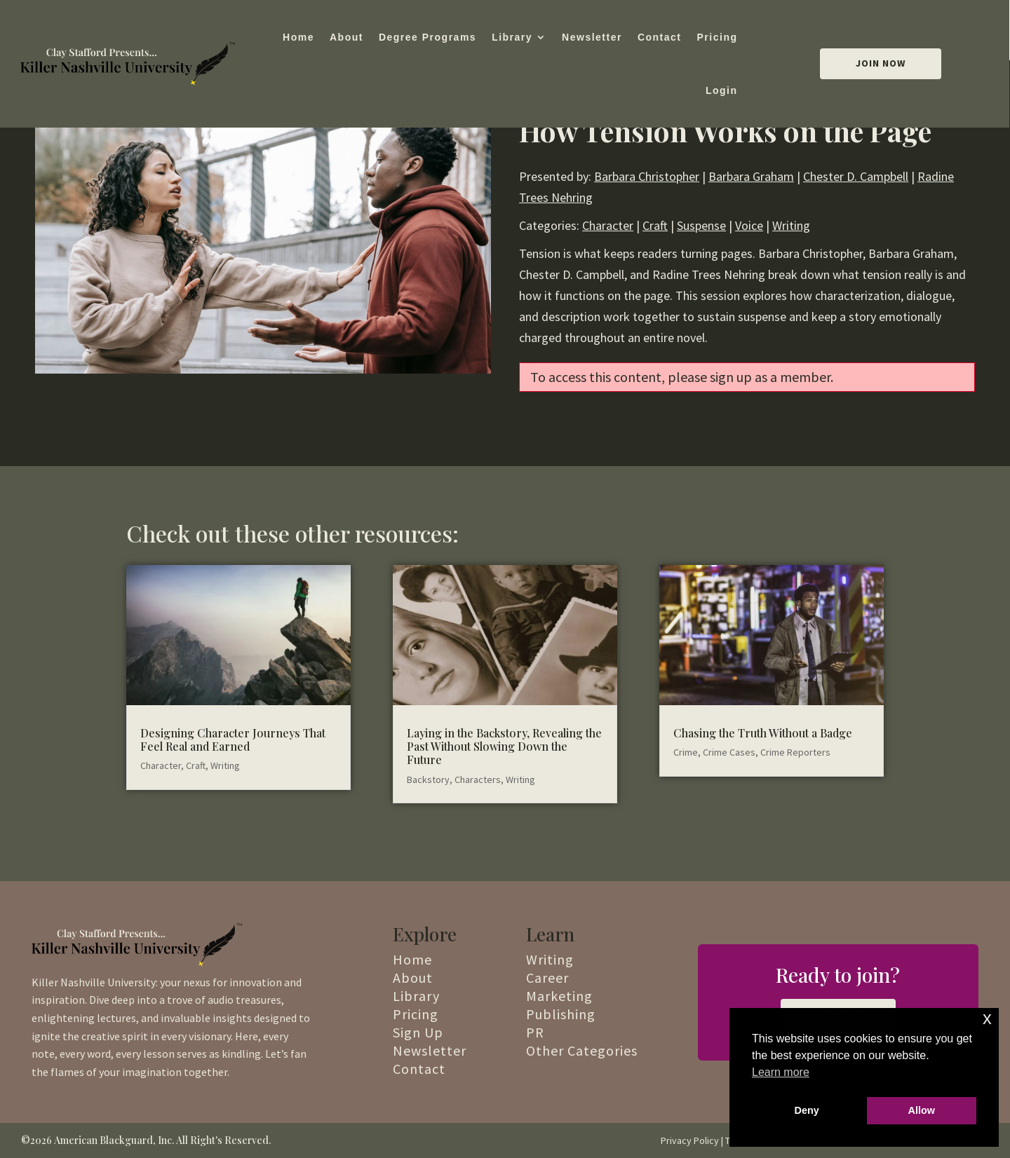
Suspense (701, 225)
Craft (655, 225)
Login (722, 90)
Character (607, 225)
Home (298, 37)
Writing (791, 225)
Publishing (560, 1014)
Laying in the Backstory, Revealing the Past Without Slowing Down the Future (504, 746)
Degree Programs (427, 37)
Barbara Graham (751, 176)
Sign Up (418, 1032)
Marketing (559, 995)
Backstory (428, 779)
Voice (749, 225)
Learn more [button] (780, 1072)
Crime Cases (729, 752)
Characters (477, 779)
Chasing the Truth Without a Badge (762, 733)
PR (535, 1032)
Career (547, 977)
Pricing (717, 37)
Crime (685, 752)
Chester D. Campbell (855, 176)
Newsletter (592, 37)
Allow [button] (921, 1110)
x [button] (987, 1018)
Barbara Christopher (646, 176)
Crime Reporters (795, 752)
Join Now (880, 63)
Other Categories (582, 1050)
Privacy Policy (690, 1140)
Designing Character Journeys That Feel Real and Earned (232, 740)
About (346, 37)
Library (512, 37)
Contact (660, 37)
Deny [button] (807, 1110)
